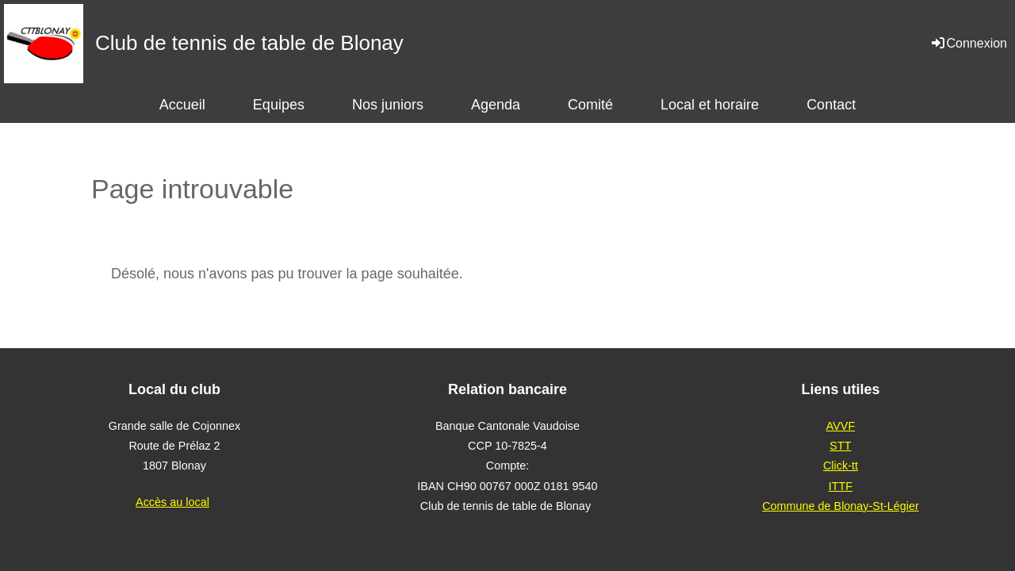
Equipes (278, 105)
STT (840, 445)
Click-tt (840, 465)
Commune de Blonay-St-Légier (840, 506)
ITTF (840, 486)
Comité (590, 105)
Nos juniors (387, 105)
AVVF (841, 426)
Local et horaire (710, 105)
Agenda (495, 105)
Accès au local (172, 502)
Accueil (182, 105)
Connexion (968, 43)
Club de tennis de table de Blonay (249, 43)
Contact (831, 105)
